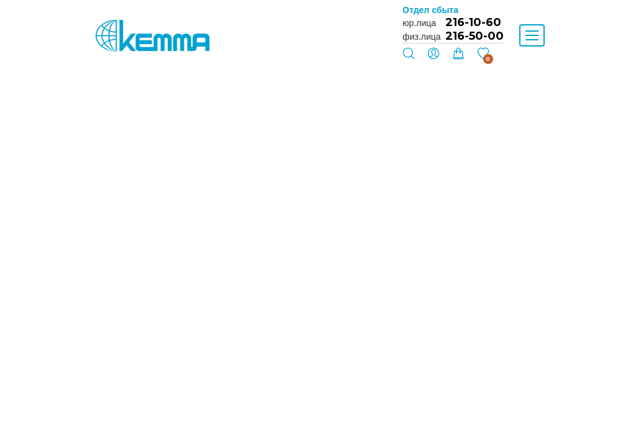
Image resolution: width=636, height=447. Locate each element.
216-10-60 (473, 22)
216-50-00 (474, 36)
